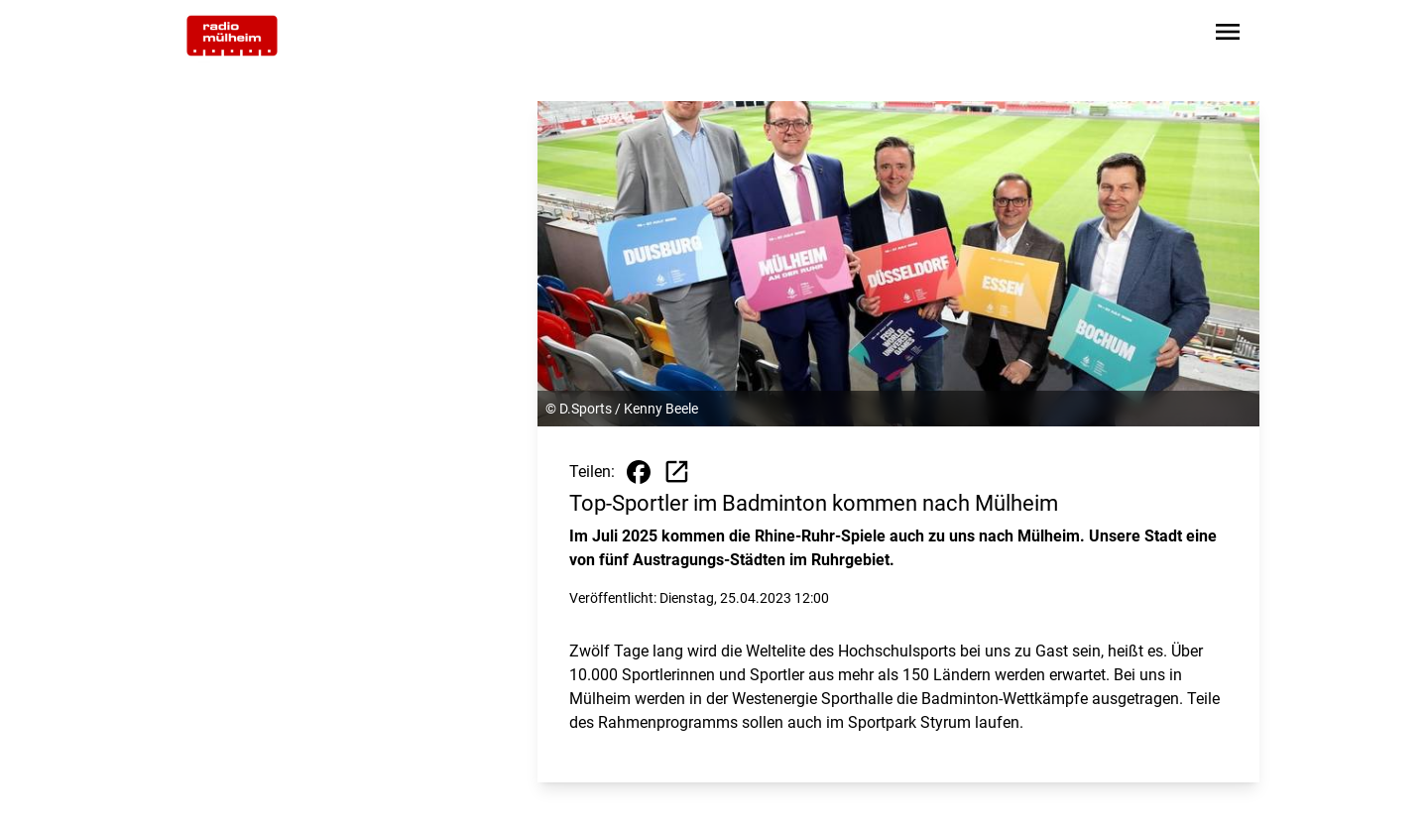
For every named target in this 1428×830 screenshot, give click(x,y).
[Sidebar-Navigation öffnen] (1228, 35)
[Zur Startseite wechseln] (232, 35)
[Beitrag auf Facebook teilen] (639, 472)
